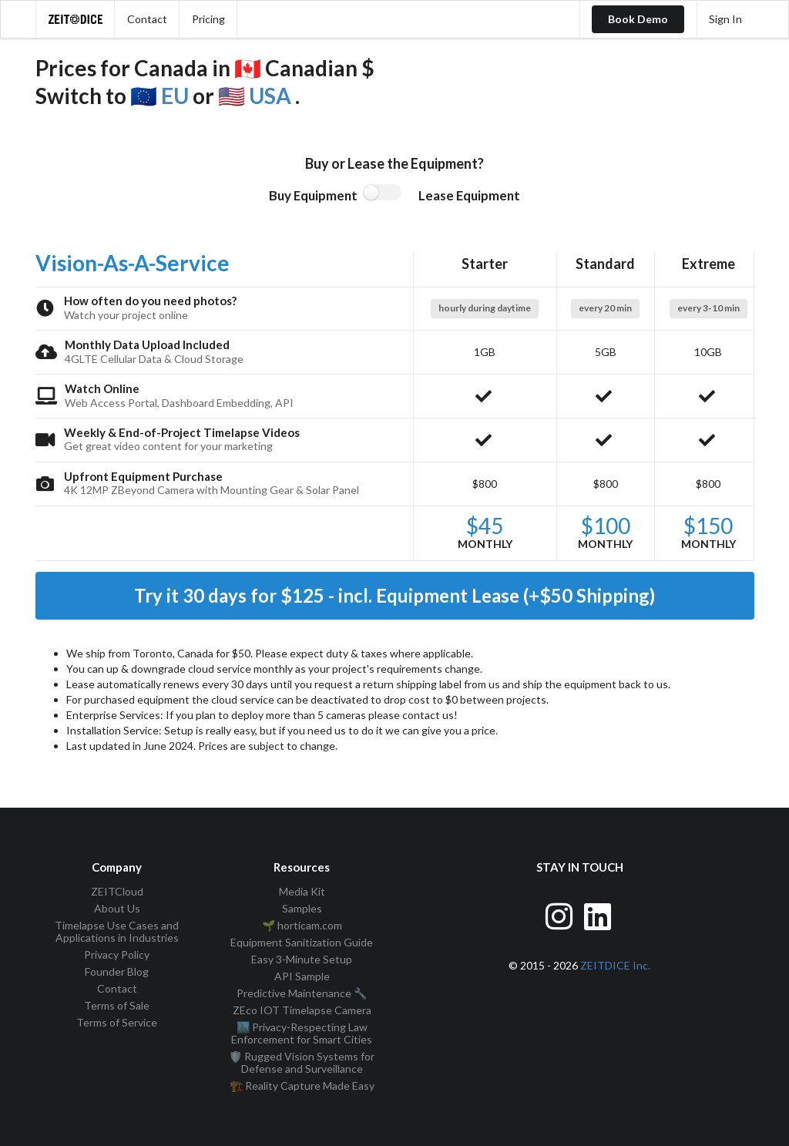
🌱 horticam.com (302, 925)
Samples (302, 908)
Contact (147, 18)
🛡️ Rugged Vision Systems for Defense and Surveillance (301, 1062)
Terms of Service (116, 1022)
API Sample (302, 976)
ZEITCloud (117, 892)
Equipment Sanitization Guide (301, 942)
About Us (117, 908)
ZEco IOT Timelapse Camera (302, 1010)
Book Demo (638, 18)
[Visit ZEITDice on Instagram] (560, 914)
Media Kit (302, 892)
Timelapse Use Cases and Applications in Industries (117, 931)
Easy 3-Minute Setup (301, 959)
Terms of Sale (116, 1005)
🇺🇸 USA (256, 95)
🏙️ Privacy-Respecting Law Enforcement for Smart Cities (301, 1033)
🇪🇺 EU (161, 95)
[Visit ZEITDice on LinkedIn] (599, 914)
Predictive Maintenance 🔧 (302, 993)
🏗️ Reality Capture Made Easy (302, 1085)
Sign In (725, 18)
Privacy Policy (116, 954)
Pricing (208, 18)
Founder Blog (117, 971)
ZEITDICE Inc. (615, 965)
